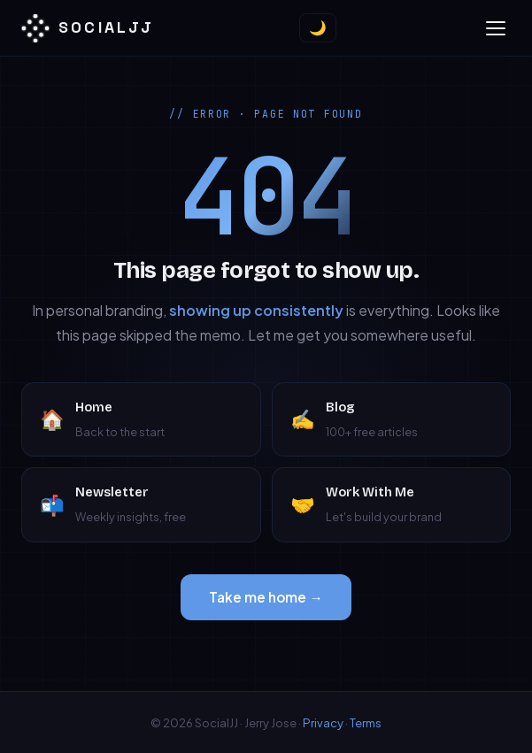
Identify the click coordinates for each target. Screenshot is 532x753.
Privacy (323, 722)
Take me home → (265, 596)
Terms (366, 722)
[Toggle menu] (496, 28)
